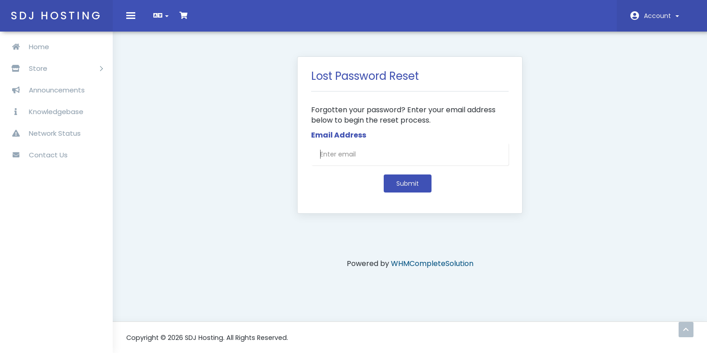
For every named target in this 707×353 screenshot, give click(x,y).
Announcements (45, 90)
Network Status (43, 133)
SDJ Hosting (56, 15)
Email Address (338, 142)
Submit (407, 190)
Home (27, 46)
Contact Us (36, 155)
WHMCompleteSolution (432, 270)
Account (661, 15)
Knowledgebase (44, 111)
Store (54, 68)
